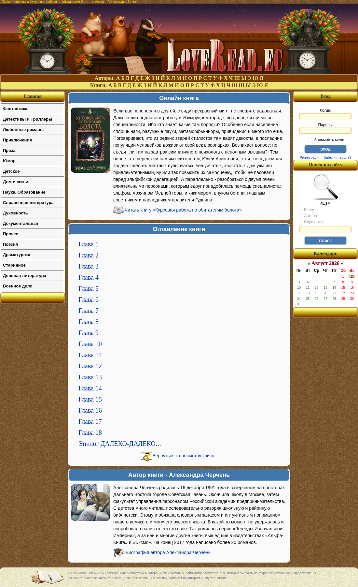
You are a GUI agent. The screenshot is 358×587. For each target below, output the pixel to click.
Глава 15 (90, 399)
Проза (9, 150)
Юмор (9, 160)
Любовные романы (23, 129)
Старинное (14, 265)
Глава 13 (90, 377)
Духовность (15, 213)
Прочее (10, 233)
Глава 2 (88, 255)
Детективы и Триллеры (27, 119)
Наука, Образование (24, 192)
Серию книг (312, 221)
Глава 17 (90, 421)
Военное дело (18, 286)
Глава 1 (88, 244)
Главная (32, 96)
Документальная (20, 223)
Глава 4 (88, 277)
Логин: (325, 114)
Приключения (17, 140)
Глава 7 (88, 310)
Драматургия (16, 254)
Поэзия (10, 244)
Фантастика (15, 108)
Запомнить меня (326, 140)
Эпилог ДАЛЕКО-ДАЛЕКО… (120, 443)
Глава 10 (90, 343)
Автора (308, 215)
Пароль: (325, 128)
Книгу (306, 209)
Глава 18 (90, 432)
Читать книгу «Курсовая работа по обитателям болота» (183, 210)
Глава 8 (88, 321)
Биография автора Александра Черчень (168, 552)
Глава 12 (90, 366)
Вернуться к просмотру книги (183, 455)
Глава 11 (90, 355)
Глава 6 (88, 299)
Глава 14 (90, 388)
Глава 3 (88, 266)
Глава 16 (90, 410)
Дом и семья (16, 181)
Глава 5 (88, 288)
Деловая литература (24, 275)
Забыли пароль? (337, 157)
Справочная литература (28, 202)
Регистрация (309, 157)
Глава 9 (88, 332)
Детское (11, 171)
